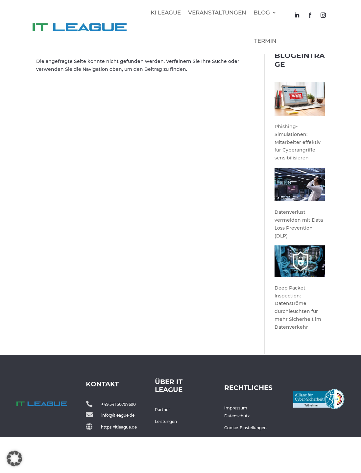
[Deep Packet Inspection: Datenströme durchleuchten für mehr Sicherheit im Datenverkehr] (300, 300)
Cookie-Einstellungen (245, 465)
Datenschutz (237, 453)
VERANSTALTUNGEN (217, 12)
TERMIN (265, 41)
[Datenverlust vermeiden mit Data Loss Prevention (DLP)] (300, 224)
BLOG (261, 12)
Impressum (235, 445)
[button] (14, 458)
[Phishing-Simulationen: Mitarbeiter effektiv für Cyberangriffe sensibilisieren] (300, 138)
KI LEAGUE (166, 12)
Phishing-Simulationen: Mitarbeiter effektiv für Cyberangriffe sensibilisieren (298, 180)
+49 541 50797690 (118, 442)
